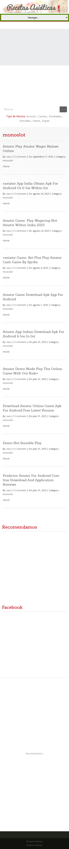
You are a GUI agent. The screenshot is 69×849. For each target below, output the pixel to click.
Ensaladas (55, 116)
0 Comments (19, 156)
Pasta (36, 120)
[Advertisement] (34, 70)
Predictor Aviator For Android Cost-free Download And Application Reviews (32, 480)
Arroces (31, 116)
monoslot (8, 160)
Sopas (45, 120)
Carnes (42, 116)
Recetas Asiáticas (38, 25)
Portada (32, 25)
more (6, 166)
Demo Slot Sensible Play (22, 443)
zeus (8, 156)
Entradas (25, 120)
